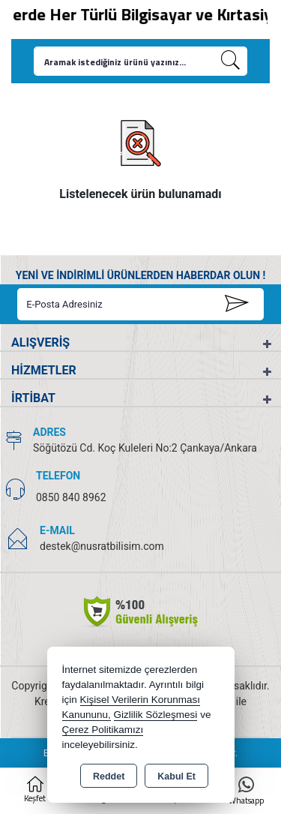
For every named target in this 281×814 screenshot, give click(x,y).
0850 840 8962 (71, 497)
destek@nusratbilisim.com (102, 546)
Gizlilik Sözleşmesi (156, 714)
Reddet (108, 776)
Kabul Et (176, 776)
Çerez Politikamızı (103, 729)
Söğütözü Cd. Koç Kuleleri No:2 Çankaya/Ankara (145, 448)
